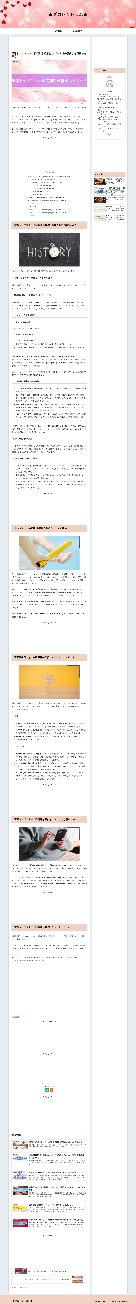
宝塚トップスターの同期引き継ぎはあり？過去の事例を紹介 (50, 176)
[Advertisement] (49, 44)
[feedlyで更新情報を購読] (47, 1090)
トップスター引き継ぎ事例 (42, 185)
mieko (109, 91)
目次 (46, 172)
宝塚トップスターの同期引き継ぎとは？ (45, 179)
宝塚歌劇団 (15, 1017)
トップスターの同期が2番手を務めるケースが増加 (47, 197)
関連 (33, 216)
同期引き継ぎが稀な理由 (41, 191)
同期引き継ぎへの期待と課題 (43, 194)
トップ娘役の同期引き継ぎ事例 (43, 188)
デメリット (35, 207)
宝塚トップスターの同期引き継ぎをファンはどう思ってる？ (50, 210)
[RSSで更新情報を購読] (51, 1090)
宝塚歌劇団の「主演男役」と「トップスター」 (47, 182)
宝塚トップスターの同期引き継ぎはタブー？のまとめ (48, 213)
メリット (35, 204)
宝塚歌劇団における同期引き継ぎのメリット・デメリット (49, 200)
